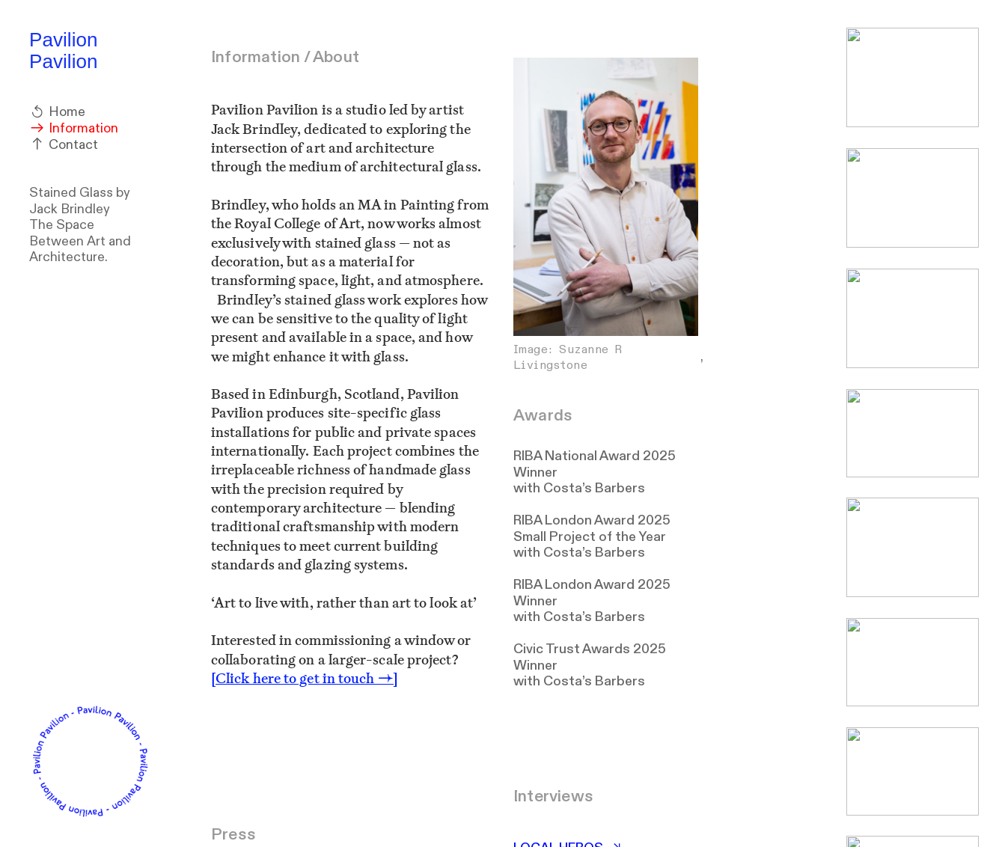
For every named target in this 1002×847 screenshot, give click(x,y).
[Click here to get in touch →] (304, 678)
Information (73, 128)
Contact (63, 144)
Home (57, 111)
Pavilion (63, 39)
